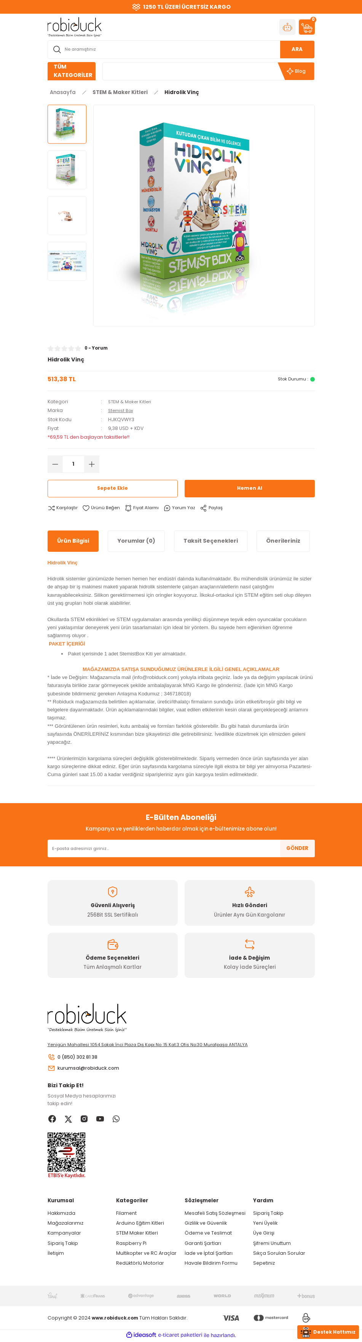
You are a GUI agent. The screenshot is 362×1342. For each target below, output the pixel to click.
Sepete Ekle (113, 488)
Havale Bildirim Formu (211, 1264)
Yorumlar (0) (136, 541)
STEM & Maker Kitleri (131, 401)
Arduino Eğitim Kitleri (140, 1224)
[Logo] (75, 27)
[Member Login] (287, 27)
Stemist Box (122, 410)
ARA (297, 49)
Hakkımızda (61, 1214)
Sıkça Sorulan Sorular (279, 1254)
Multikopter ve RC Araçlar (146, 1254)
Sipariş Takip (63, 1244)
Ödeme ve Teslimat (208, 1234)
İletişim (56, 1254)
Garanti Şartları (203, 1244)
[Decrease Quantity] (55, 464)
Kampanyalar (64, 1234)
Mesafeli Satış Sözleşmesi (215, 1214)
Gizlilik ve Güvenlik (206, 1224)
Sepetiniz (264, 1264)
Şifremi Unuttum (272, 1244)
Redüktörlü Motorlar (140, 1264)
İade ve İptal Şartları (209, 1254)
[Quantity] (73, 464)
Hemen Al (250, 488)
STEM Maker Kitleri (137, 1234)
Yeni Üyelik (265, 1224)
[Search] (181, 49)
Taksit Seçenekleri (210, 541)
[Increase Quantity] (91, 464)
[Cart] (307, 27)
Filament (126, 1214)
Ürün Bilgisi (73, 541)
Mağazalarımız (65, 1224)
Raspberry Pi (131, 1244)
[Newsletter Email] (181, 848)
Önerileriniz (283, 541)
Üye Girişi (263, 1234)
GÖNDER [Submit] (297, 848)
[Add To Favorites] (103, 508)
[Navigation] (72, 71)
